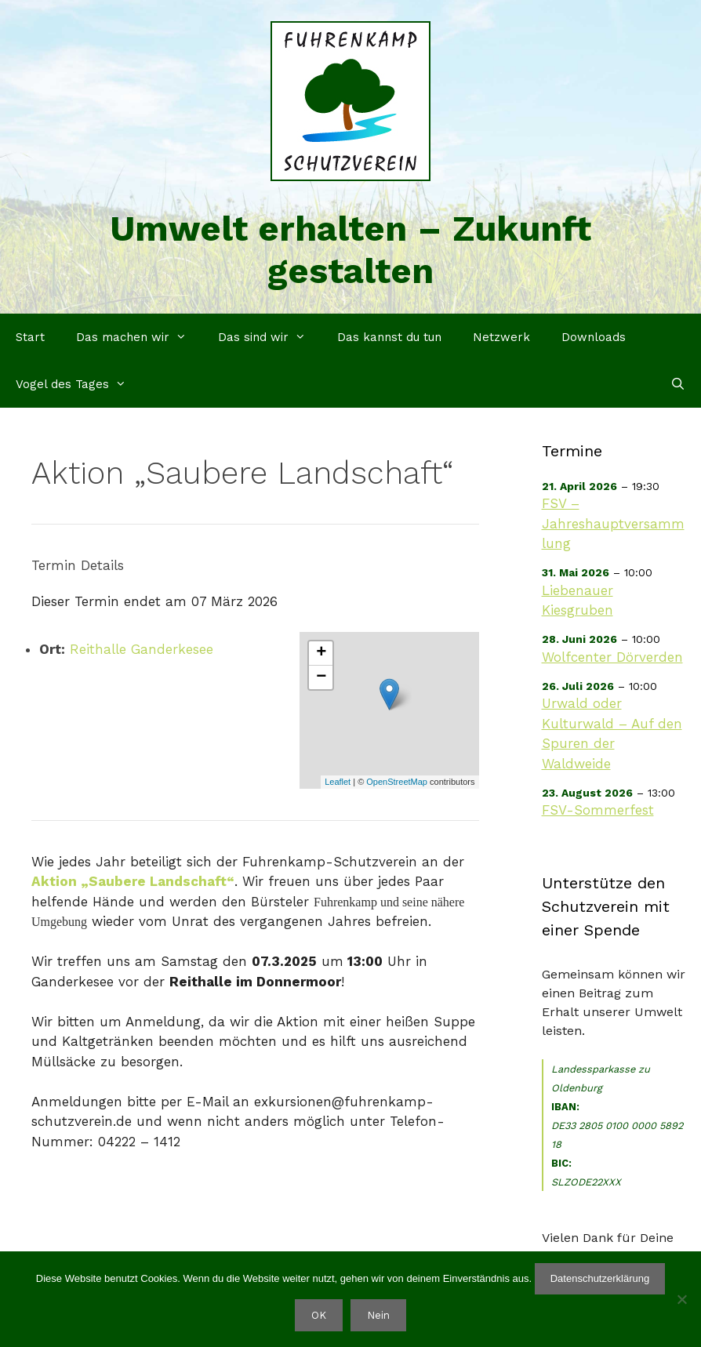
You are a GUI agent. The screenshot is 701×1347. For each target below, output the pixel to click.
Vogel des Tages (79, 384)
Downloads (593, 337)
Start (30, 337)
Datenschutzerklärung (599, 1278)
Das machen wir (139, 337)
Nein (378, 1315)
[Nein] (681, 1299)
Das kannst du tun (389, 337)
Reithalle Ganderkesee (141, 649)
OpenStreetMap (396, 781)
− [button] (321, 677)
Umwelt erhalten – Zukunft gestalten (350, 250)
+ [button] (321, 653)
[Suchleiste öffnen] (678, 384)
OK (318, 1315)
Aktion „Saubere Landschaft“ (132, 881)
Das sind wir (269, 337)
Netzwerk (501, 337)
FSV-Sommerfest (598, 810)
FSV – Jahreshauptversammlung (613, 523)
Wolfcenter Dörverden (612, 657)
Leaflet (337, 781)
